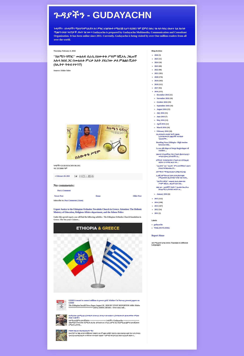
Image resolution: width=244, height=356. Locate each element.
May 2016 (161, 120)
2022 (157, 70)
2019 (157, 81)
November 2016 (163, 98)
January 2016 (162, 194)
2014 (157, 202)
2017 (157, 88)
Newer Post (58, 196)
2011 (157, 213)
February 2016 (163, 131)
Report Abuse (158, 235)
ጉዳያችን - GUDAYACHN (103, 15)
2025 (157, 59)
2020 (157, 77)
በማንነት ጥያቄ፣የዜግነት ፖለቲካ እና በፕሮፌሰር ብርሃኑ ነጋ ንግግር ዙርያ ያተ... (172, 161)
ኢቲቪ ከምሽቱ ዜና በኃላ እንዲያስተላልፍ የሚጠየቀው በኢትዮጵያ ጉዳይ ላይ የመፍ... (172, 176)
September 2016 (163, 106)
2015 (157, 199)
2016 (157, 91)
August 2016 (162, 109)
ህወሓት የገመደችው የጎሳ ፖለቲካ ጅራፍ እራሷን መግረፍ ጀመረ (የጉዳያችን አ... (172, 155)
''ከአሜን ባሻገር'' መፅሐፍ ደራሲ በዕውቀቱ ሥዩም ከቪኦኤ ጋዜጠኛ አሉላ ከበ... (170, 182)
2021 (157, 73)
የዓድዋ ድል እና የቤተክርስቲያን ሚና (81, 331)
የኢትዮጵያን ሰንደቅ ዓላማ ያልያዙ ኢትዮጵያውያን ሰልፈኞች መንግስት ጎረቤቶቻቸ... (169, 136)
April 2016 (161, 124)
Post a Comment (64, 190)
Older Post (137, 196)
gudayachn (158, 225)
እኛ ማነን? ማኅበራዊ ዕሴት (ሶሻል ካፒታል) (171, 172)
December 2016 (163, 95)
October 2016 (162, 102)
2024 (157, 62)
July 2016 (161, 113)
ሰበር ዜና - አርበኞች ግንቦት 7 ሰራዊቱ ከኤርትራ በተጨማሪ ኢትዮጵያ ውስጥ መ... (172, 188)
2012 (157, 209)
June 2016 (161, 117)
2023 (157, 66)
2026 (157, 55)
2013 (157, 206)
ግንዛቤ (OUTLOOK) (162, 228)
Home (98, 196)
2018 (157, 84)
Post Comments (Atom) (74, 200)
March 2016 (162, 127)
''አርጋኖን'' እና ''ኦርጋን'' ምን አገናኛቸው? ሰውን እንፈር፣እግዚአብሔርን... (173, 167)
